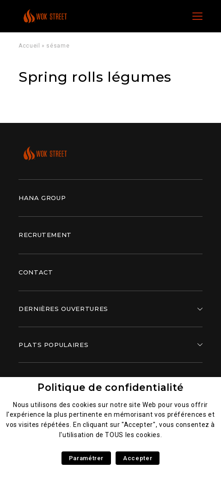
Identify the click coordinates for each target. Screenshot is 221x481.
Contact (35, 272)
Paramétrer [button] (86, 458)
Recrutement (45, 234)
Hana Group (42, 197)
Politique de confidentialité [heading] (110, 387)
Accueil (29, 46)
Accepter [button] (137, 458)
